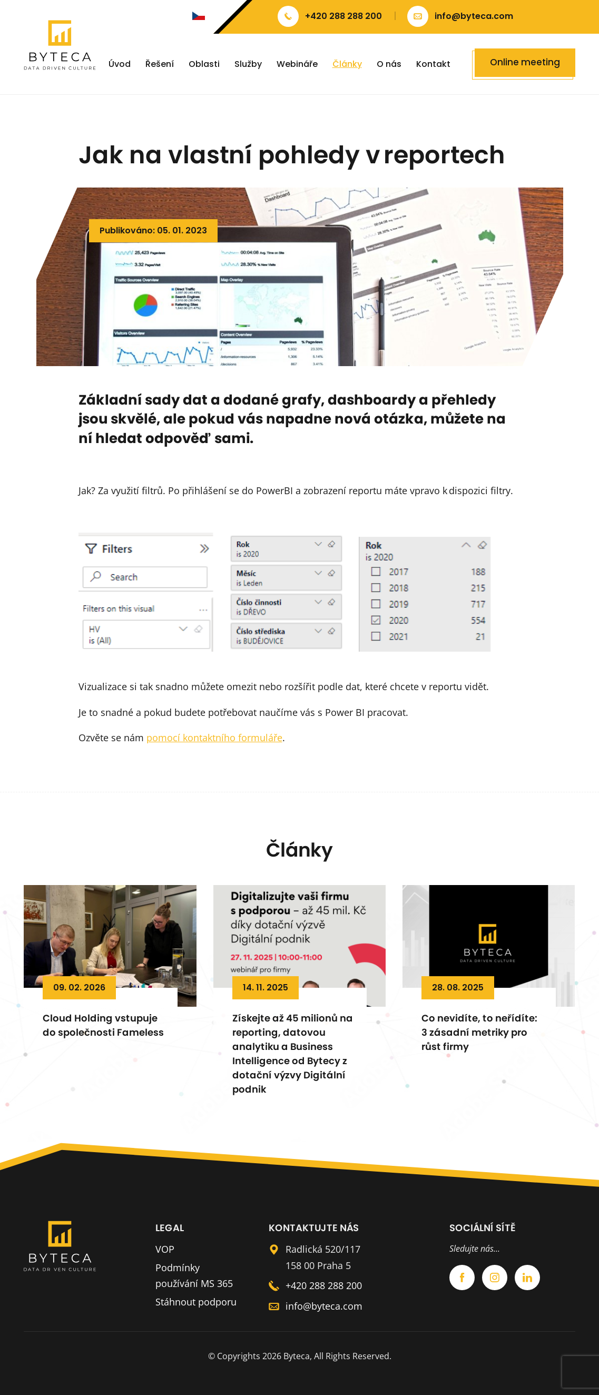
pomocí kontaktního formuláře (214, 737)
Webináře (297, 64)
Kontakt (433, 64)
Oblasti (204, 64)
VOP (164, 1249)
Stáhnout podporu (196, 1301)
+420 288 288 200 (324, 1285)
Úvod (120, 64)
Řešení (159, 64)
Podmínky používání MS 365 (194, 1275)
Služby (248, 64)
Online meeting (525, 62)
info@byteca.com (324, 1306)
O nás (389, 64)
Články (347, 64)
